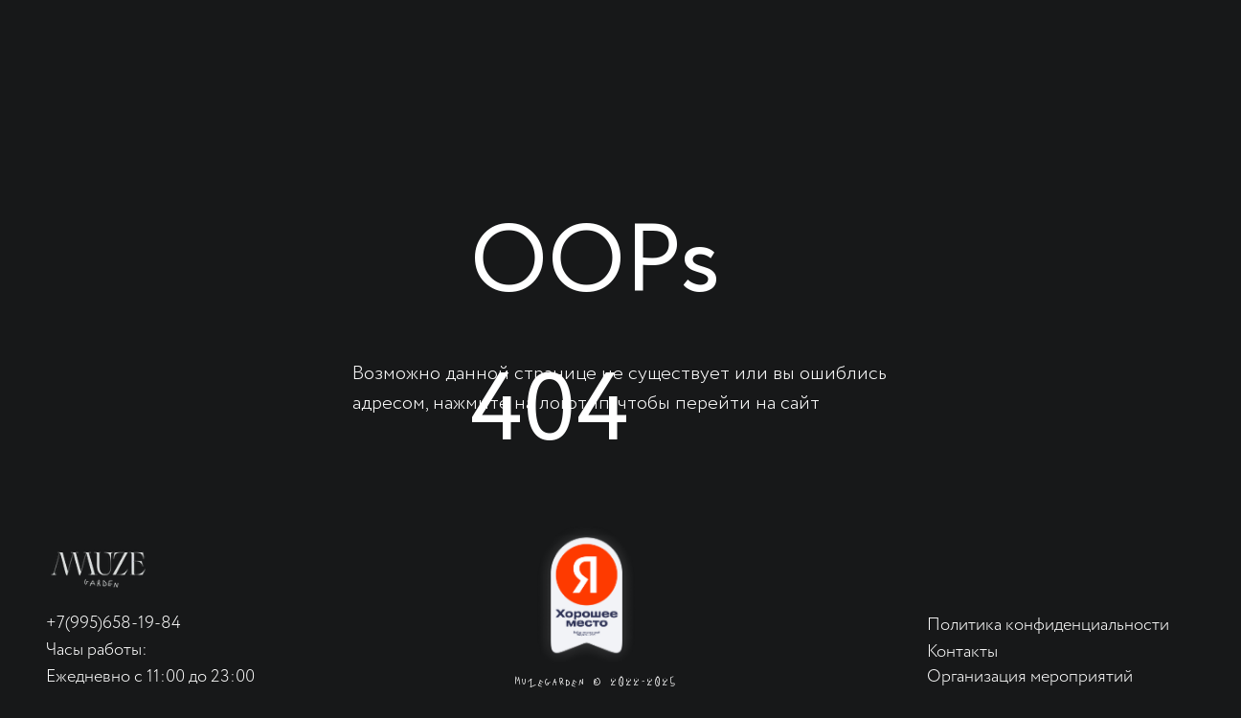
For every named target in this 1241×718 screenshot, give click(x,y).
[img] (98, 570)
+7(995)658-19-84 (113, 623)
